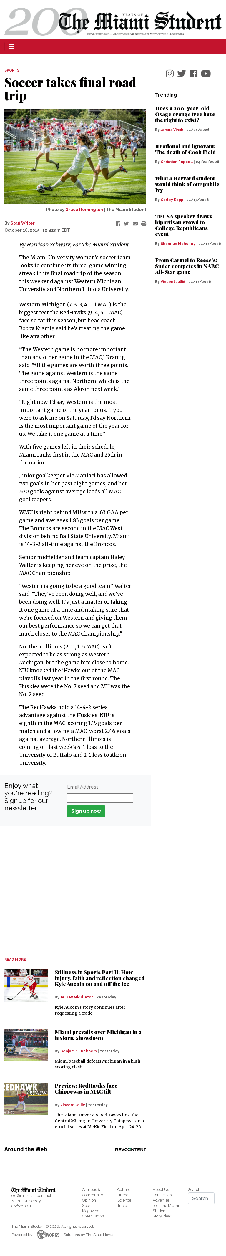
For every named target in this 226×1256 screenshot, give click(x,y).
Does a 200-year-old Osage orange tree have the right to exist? (185, 114)
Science (124, 1200)
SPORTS (11, 70)
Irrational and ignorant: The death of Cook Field (185, 149)
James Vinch (172, 130)
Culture (123, 1189)
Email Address (83, 787)
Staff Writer (23, 223)
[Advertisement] (71, 887)
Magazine (90, 1211)
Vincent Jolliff (72, 1105)
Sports (87, 1205)
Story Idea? (162, 1216)
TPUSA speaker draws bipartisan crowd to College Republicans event (183, 225)
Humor (123, 1195)
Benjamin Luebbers (78, 1051)
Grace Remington (84, 209)
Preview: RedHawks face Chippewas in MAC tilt (86, 1088)
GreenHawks (93, 1216)
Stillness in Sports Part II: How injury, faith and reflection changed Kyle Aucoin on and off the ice (99, 978)
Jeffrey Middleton (77, 997)
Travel (122, 1205)
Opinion (89, 1200)
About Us (161, 1189)
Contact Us (162, 1195)
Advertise (161, 1200)
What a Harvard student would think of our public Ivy (187, 184)
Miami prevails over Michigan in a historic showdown (98, 1034)
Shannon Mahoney (178, 244)
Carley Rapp (172, 200)
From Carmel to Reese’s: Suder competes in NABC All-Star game (187, 266)
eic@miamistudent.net (31, 1195)
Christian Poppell (177, 162)
